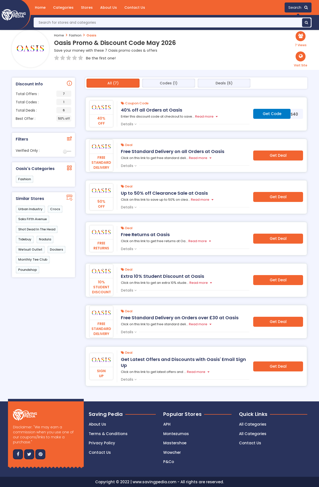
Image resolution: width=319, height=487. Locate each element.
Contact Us (134, 7)
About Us (108, 7)
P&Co (168, 461)
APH (166, 424)
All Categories (252, 424)
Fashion (75, 35)
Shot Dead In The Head (36, 229)
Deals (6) (224, 83)
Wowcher (172, 452)
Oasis (91, 35)
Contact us (100, 452)
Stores (87, 7)
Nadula (45, 239)
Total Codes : (43, 102)
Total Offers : (43, 94)
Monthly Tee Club (32, 259)
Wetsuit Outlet (30, 249)
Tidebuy (24, 239)
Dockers (56, 249)
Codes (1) (168, 83)
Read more (204, 116)
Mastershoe (174, 443)
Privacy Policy (102, 443)
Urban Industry (30, 209)
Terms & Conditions (108, 433)
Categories (63, 7)
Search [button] (298, 7)
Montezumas (176, 433)
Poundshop (27, 269)
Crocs (55, 209)
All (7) (113, 83)
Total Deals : (43, 110)
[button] (300, 59)
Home (40, 7)
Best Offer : (43, 118)
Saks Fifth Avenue (32, 219)
